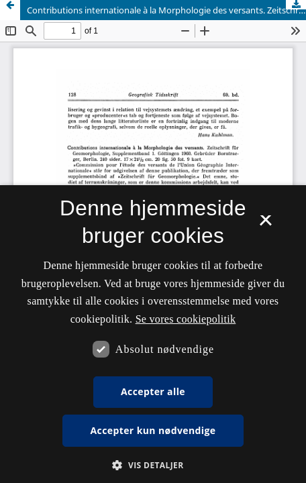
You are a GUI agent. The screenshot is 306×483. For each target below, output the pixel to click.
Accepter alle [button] (153, 391)
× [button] (265, 224)
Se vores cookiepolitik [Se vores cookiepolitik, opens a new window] (186, 319)
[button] (152, 465)
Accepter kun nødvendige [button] (153, 430)
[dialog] (153, 334)
